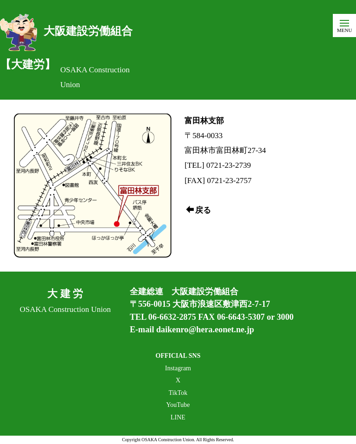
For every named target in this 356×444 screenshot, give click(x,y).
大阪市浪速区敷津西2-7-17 (221, 304)
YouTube (178, 404)
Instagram (178, 368)
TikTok (178, 392)
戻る (198, 210)
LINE (178, 417)
